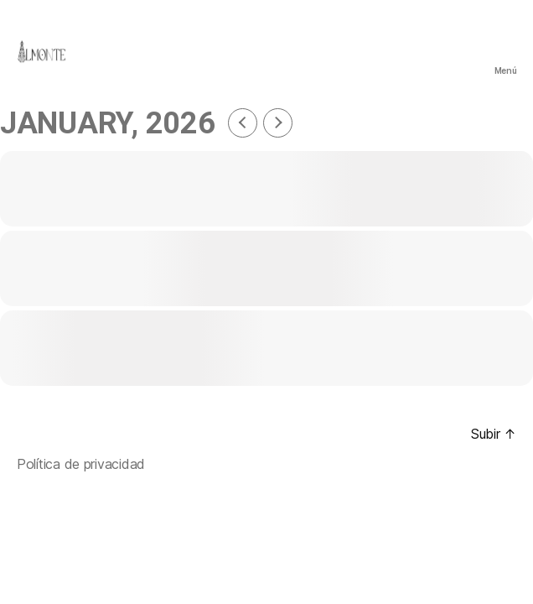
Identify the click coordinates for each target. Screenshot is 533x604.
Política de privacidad (81, 464)
